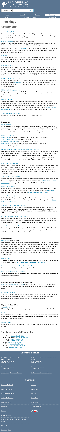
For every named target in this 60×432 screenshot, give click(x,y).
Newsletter (34, 389)
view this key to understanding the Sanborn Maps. (31, 262)
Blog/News (34, 398)
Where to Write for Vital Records (10, 113)
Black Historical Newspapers (9, 163)
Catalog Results (15, 336)
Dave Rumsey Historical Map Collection (13, 272)
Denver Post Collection (8, 135)
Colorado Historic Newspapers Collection (13, 205)
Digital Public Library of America (10, 90)
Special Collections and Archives (37, 192)
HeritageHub (51, 190)
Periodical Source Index (8, 78)
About (7, 15)
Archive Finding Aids (7, 398)
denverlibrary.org (6, 415)
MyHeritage (4, 55)
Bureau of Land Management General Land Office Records (18, 266)
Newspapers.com (6, 124)
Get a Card (4, 425)
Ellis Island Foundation (8, 292)
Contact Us (52, 17)
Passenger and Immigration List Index (12, 284)
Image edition (5, 137)
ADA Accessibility (36, 406)
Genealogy (52, 15)
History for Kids (5, 402)
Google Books (5, 307)
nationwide (45, 181)
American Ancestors (7, 41)
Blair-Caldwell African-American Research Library (13, 420)
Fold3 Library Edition (7, 65)
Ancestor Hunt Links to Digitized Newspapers (14, 216)
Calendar (4, 406)
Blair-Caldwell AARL (30, 17)
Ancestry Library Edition (8, 32)
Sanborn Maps (5, 241)
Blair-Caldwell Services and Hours (41, 373)
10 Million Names (23, 48)
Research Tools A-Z (7, 385)
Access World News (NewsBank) (10, 176)
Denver (37, 15)
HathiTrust (4, 313)
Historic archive (6, 144)
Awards (33, 385)
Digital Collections (6, 389)
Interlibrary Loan (6, 430)
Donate (33, 393)
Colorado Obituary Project (9, 196)
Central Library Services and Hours (11, 373)
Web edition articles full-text (9, 141)
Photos (7, 17)
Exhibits (3, 411)
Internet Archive (6, 322)
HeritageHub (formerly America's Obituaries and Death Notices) (19, 149)
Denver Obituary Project (8, 186)
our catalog (17, 82)
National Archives (6, 100)
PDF (22, 336)
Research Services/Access (8, 393)
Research (22, 15)
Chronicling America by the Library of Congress (15, 226)
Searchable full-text (7, 139)
